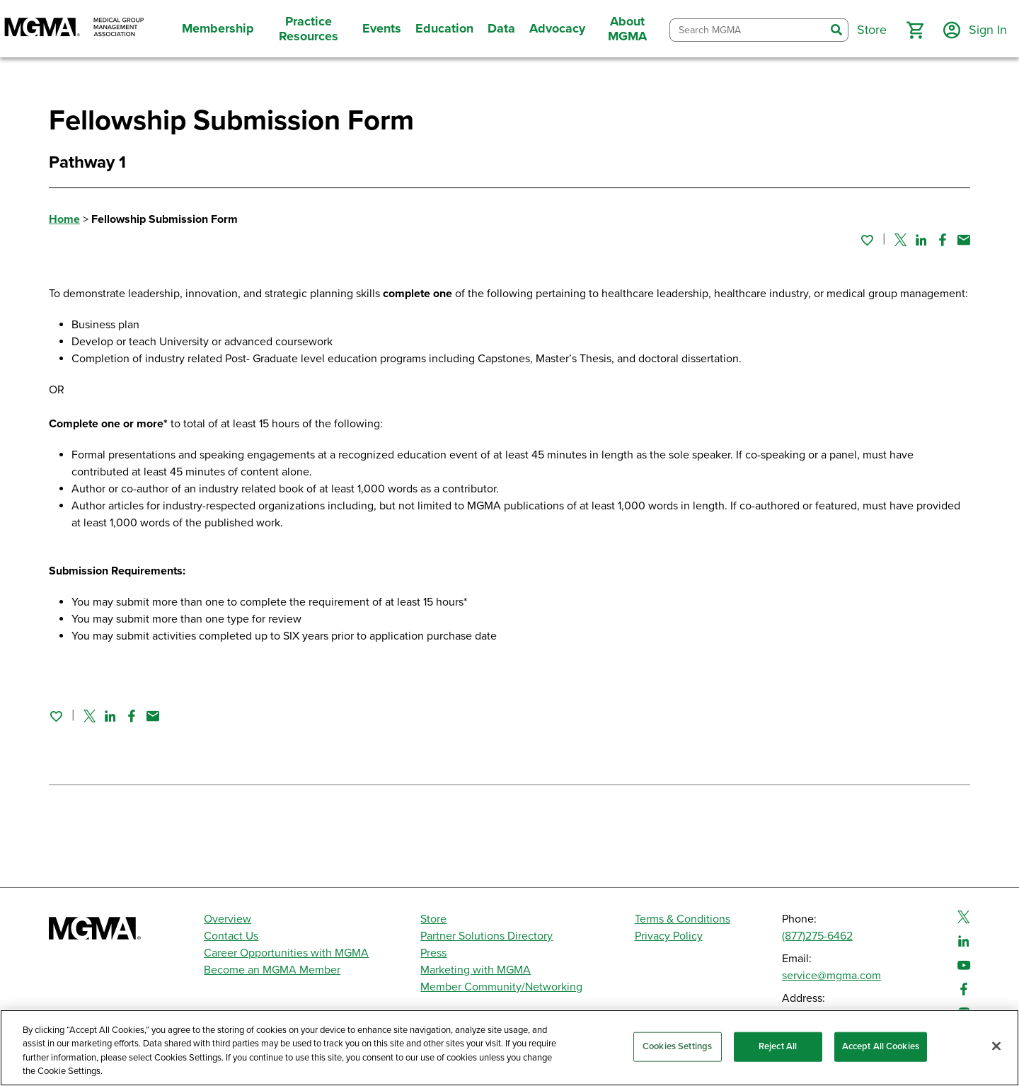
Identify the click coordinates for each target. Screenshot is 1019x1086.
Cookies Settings (677, 1046)
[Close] (996, 1045)
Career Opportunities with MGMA (286, 953)
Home (64, 219)
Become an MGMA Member (272, 970)
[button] (915, 30)
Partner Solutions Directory (486, 936)
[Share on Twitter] (900, 239)
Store (433, 919)
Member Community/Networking (501, 987)
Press (433, 953)
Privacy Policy (669, 936)
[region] (509, 1048)
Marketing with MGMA (475, 970)
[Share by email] (963, 239)
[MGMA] (74, 28)
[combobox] (747, 30)
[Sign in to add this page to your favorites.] (867, 240)
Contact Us (231, 936)
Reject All (778, 1046)
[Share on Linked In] (921, 239)
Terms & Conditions (682, 919)
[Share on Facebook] (942, 239)
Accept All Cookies (880, 1046)
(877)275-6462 (817, 936)
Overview (227, 919)
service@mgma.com (831, 976)
